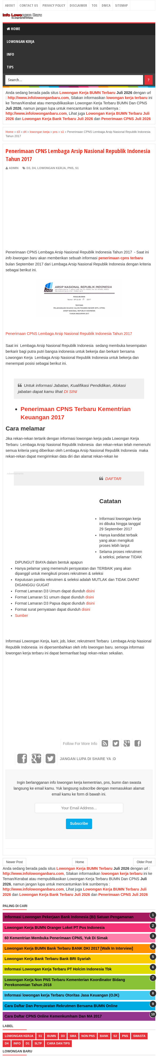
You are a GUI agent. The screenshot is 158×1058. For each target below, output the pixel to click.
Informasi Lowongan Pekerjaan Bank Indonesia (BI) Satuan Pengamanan (69, 917)
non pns (88, 1036)
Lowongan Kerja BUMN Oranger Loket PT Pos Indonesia (55, 927)
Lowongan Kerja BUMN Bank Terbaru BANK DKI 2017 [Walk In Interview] (69, 948)
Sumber (21, 615)
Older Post (144, 862)
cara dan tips (58, 1043)
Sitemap (121, 5)
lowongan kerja (51, 168)
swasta (139, 1036)
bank (104, 1036)
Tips (10, 66)
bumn (51, 1036)
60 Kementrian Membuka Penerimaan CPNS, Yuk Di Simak (56, 938)
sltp (38, 1043)
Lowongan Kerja (20, 41)
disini (90, 591)
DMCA (106, 5)
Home (13, 28)
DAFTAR (113, 478)
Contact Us (28, 5)
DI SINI (70, 391)
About (10, 5)
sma (73, 1036)
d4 (33, 168)
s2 (115, 1036)
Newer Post (14, 862)
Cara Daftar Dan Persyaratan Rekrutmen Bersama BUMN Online (61, 1006)
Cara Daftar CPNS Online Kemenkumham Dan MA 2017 (53, 1016)
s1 (76, 168)
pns (71, 168)
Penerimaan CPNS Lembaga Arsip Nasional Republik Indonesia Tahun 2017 (69, 333)
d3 (28, 168)
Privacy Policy (53, 5)
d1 (27, 1043)
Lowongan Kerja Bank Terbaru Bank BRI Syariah (48, 959)
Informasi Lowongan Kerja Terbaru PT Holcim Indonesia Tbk (58, 969)
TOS (94, 5)
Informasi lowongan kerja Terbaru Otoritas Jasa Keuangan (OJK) (62, 995)
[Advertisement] (50, 210)
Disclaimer (78, 5)
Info (10, 54)
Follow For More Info (80, 743)
